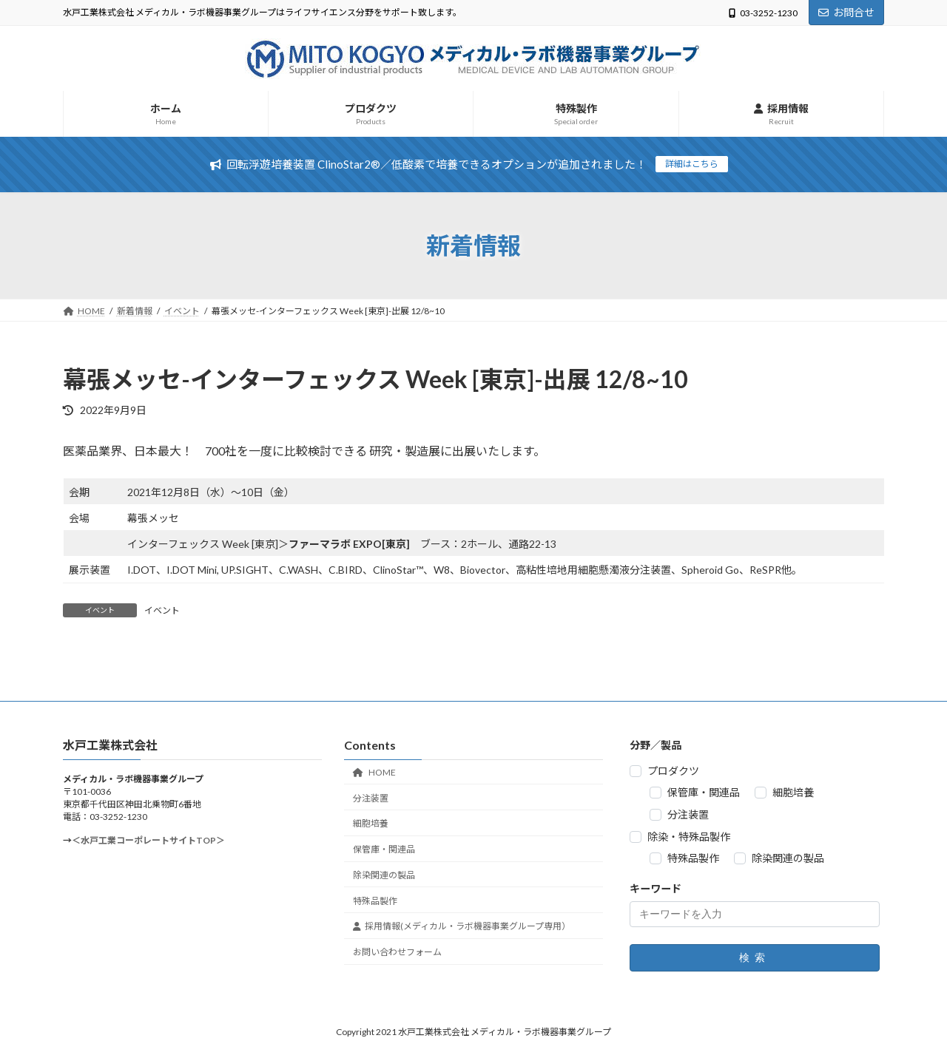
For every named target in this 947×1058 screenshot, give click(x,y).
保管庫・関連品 (384, 849)
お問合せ (846, 12)
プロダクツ (673, 770)
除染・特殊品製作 (688, 836)
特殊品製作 (375, 900)
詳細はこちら (691, 163)
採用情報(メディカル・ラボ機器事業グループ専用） (461, 926)
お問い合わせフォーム (397, 951)
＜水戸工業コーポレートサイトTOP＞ (148, 841)
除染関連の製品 (384, 875)
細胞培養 (370, 824)
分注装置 (370, 798)
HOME (374, 772)
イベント (162, 610)
